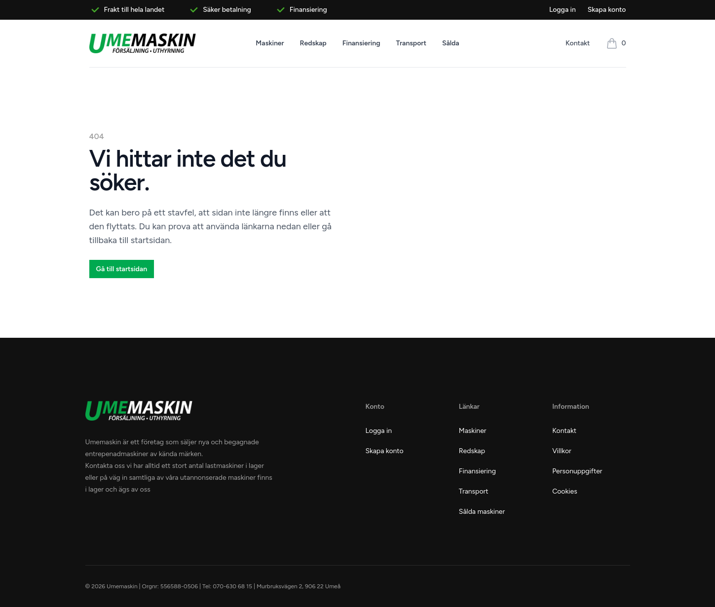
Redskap (313, 43)
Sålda (450, 43)
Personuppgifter (577, 471)
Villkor (561, 451)
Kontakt (577, 43)
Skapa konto (607, 9)
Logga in (562, 9)
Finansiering (361, 43)
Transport (411, 43)
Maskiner (270, 43)
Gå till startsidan (122, 269)
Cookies (564, 491)
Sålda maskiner (482, 511)
